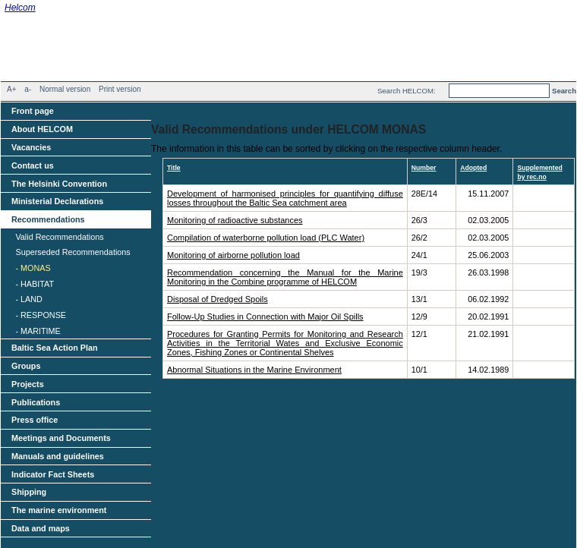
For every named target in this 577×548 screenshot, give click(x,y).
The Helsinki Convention (59, 183)
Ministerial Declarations (57, 201)
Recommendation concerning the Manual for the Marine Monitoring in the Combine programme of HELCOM (285, 277)
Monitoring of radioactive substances (235, 220)
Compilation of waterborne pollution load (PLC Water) (265, 237)
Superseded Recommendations (72, 252)
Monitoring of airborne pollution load (233, 255)
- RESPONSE (40, 315)
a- (27, 89)
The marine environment (58, 510)
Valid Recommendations (59, 236)
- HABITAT (34, 283)
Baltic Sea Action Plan (54, 347)
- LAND (28, 299)
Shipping (28, 491)
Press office (34, 419)
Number (424, 168)
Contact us (32, 165)
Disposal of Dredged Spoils (217, 299)
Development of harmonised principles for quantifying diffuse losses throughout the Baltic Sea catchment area (285, 198)
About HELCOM (42, 129)
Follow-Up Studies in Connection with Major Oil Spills (265, 316)
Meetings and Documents (61, 437)
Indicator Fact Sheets (52, 474)
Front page (32, 110)
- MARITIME (37, 330)
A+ (12, 89)
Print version (120, 89)
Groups (25, 365)
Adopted (473, 168)
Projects (27, 384)
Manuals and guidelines (57, 456)
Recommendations (48, 219)
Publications (35, 402)
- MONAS (32, 267)
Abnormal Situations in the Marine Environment (254, 369)
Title (174, 168)
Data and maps (40, 528)
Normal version (64, 89)
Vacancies (31, 147)
